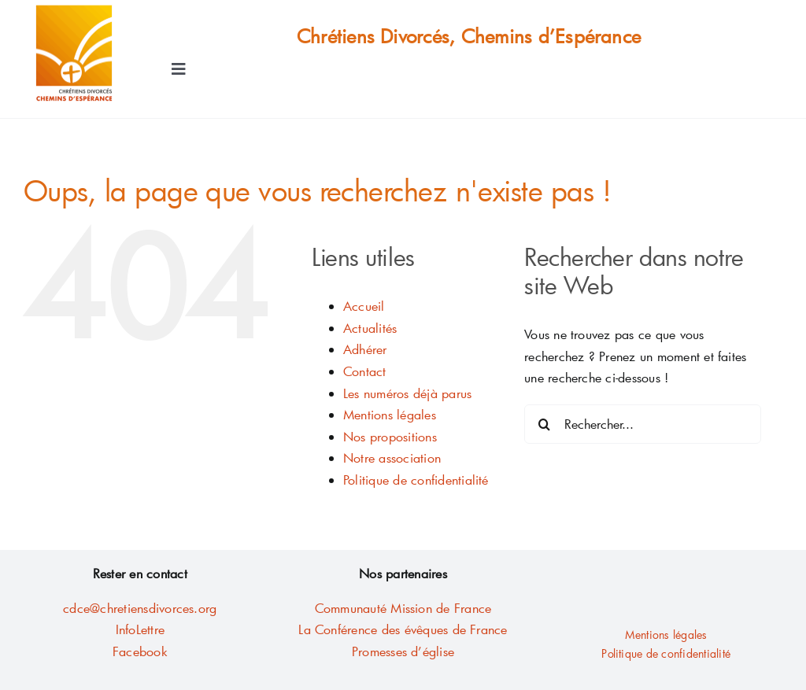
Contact (364, 371)
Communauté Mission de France (403, 608)
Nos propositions (390, 436)
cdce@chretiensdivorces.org (139, 608)
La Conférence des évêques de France (402, 629)
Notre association (392, 457)
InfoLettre (140, 629)
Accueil (364, 305)
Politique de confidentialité (416, 479)
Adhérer (365, 349)
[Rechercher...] (642, 424)
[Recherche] (544, 424)
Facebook (140, 651)
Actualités (370, 327)
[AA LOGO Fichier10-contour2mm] (74, 10)
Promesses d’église (403, 651)
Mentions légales (389, 414)
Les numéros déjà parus (407, 393)
